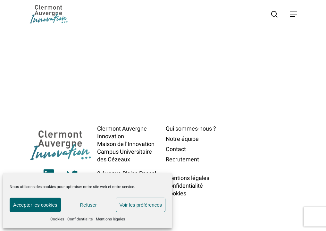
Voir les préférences (140, 205)
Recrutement (182, 159)
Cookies (57, 219)
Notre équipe (182, 138)
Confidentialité (80, 219)
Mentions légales (110, 219)
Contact (176, 149)
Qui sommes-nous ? (191, 128)
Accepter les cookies (35, 205)
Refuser (88, 205)
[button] (293, 14)
